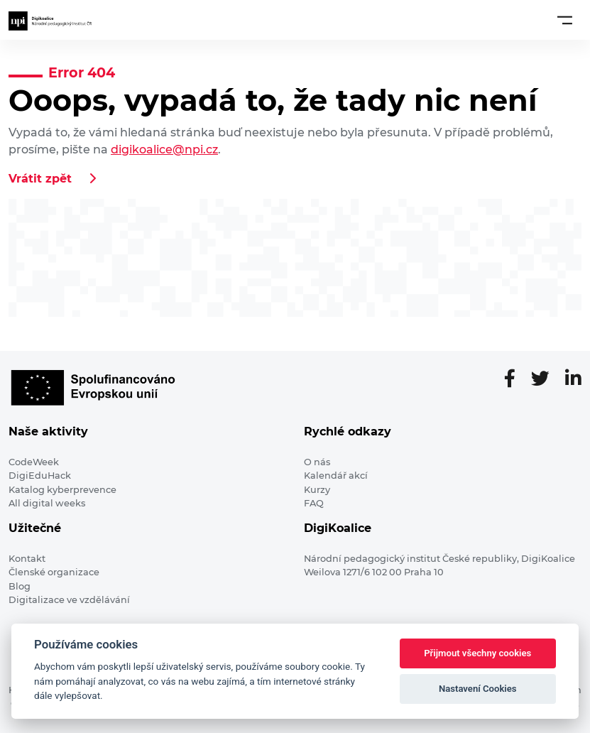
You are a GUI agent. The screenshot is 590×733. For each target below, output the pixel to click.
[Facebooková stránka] (515, 379)
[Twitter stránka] (546, 379)
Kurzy (317, 489)
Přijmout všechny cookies (477, 653)
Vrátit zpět (40, 178)
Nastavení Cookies (478, 688)
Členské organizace (54, 572)
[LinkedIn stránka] (573, 379)
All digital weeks (47, 503)
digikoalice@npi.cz (164, 149)
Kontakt (27, 558)
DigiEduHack (40, 475)
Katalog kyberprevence (62, 489)
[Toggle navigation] (564, 20)
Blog (20, 586)
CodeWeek (34, 462)
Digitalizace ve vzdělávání (69, 599)
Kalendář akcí (336, 475)
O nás (317, 462)
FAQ (314, 503)
